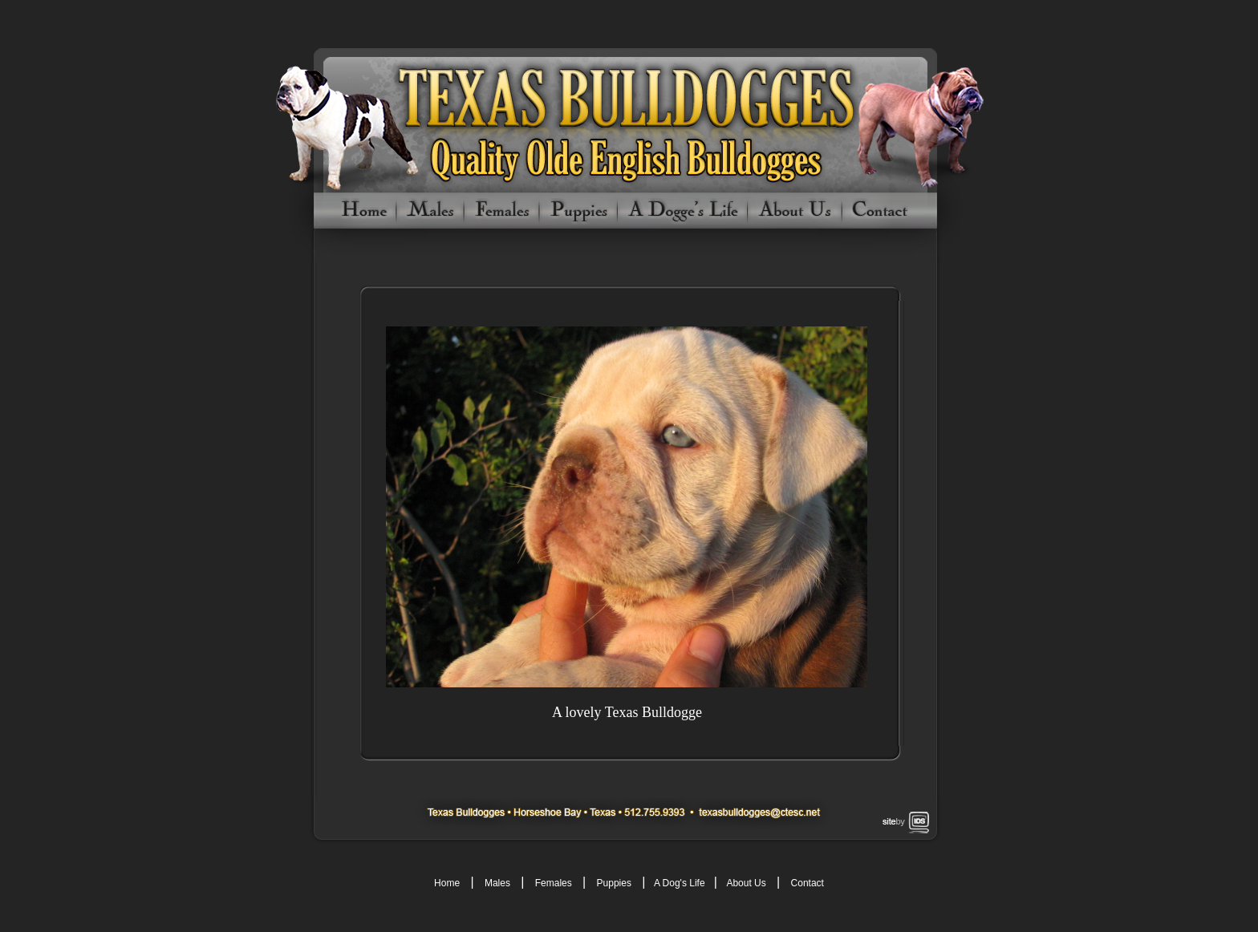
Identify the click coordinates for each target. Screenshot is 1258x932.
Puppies (614, 883)
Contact (807, 883)
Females (553, 883)
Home (447, 883)
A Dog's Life (679, 883)
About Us (745, 883)
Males (497, 883)
